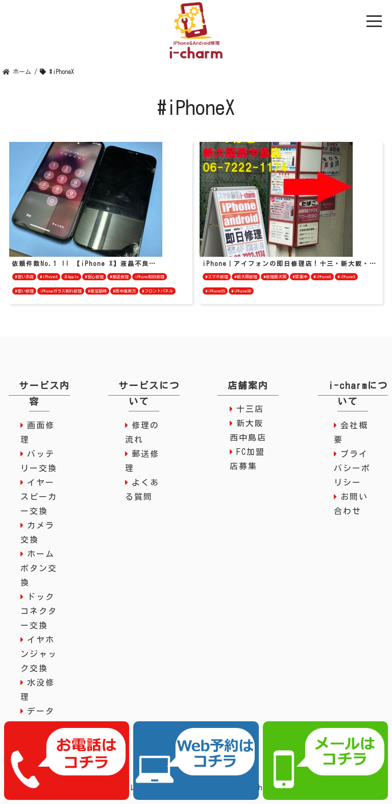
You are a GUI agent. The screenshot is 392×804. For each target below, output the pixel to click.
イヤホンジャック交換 (38, 654)
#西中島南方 (124, 291)
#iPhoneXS (215, 291)
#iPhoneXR (241, 291)
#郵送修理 (119, 277)
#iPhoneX (49, 277)
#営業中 (299, 277)
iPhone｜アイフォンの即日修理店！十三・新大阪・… (289, 263)
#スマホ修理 (216, 277)
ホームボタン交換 (38, 568)
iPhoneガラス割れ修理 (61, 291)
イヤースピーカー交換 (38, 496)
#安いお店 (24, 277)
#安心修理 (94, 277)
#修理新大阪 (274, 277)
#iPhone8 (322, 277)
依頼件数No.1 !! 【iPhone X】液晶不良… (84, 263)
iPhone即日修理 (149, 277)
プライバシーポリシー (352, 468)
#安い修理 (24, 291)
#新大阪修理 (245, 277)
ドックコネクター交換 (38, 611)
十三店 (250, 409)
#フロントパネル (157, 291)
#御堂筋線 (97, 291)
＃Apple (71, 277)
